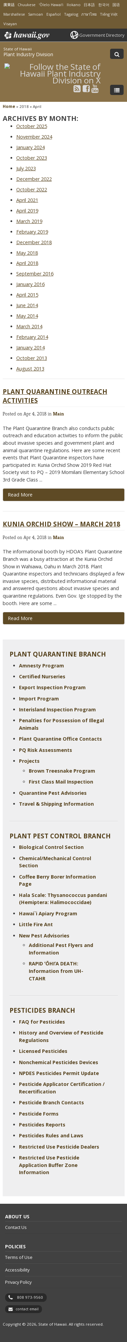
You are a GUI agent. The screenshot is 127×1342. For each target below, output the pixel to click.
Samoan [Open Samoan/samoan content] (35, 14)
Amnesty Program (41, 665)
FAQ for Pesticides (42, 1022)
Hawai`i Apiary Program (48, 913)
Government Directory (101, 35)
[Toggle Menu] (117, 90)
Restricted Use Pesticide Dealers (59, 1146)
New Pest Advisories (44, 935)
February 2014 (32, 337)
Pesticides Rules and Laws (51, 1135)
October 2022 (31, 189)
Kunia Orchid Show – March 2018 (61, 524)
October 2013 (31, 358)
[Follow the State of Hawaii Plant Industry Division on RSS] (77, 88)
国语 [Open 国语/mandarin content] (116, 4)
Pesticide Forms (39, 1113)
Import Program (39, 698)
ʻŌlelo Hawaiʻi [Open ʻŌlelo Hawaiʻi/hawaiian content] (51, 4)
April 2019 (27, 210)
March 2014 (29, 326)
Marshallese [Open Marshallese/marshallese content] (14, 14)
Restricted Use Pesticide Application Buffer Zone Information (49, 1164)
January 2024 (30, 147)
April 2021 (27, 200)
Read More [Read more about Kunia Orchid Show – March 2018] (20, 618)
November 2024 (34, 136)
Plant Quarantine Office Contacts (60, 739)
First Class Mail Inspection (61, 781)
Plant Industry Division (28, 54)
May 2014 (27, 316)
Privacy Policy (18, 1282)
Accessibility (17, 1270)
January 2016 (30, 284)
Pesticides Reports (42, 1124)
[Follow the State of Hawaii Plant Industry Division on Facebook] (86, 88)
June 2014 (27, 305)
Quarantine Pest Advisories (53, 793)
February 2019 (32, 231)
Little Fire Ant (36, 924)
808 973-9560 (30, 1297)
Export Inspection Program (52, 687)
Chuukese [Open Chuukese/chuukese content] (27, 4)
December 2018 (34, 242)
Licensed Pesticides (43, 1051)
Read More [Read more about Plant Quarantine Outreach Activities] (20, 494)
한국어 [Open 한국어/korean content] (103, 4)
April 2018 (27, 263)
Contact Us (16, 1227)
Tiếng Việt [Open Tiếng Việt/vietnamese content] (109, 14)
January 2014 (30, 347)
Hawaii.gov (26, 35)
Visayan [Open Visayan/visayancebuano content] (10, 23)
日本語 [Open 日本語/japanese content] (89, 4)
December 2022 (34, 179)
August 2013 (30, 368)
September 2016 (35, 273)
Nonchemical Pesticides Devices (58, 1062)
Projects (29, 761)
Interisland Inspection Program (57, 709)
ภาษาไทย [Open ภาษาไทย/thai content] (89, 14)
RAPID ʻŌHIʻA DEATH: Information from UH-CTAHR (56, 970)
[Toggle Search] (117, 54)
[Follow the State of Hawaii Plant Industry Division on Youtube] (95, 88)
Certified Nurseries (42, 676)
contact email (27, 1309)
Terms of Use (19, 1257)
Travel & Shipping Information (56, 804)
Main (58, 413)
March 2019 (29, 221)
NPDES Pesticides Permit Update (59, 1073)
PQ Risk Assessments (45, 750)
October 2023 (31, 158)
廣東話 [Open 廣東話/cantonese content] (9, 4)
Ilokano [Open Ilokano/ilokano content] (74, 4)
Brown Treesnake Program (62, 771)
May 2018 (27, 253)
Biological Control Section (51, 847)
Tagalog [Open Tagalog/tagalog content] (71, 14)
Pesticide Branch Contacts (51, 1102)
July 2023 (26, 168)
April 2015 (27, 294)
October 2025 (31, 126)
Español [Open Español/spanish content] (53, 14)
